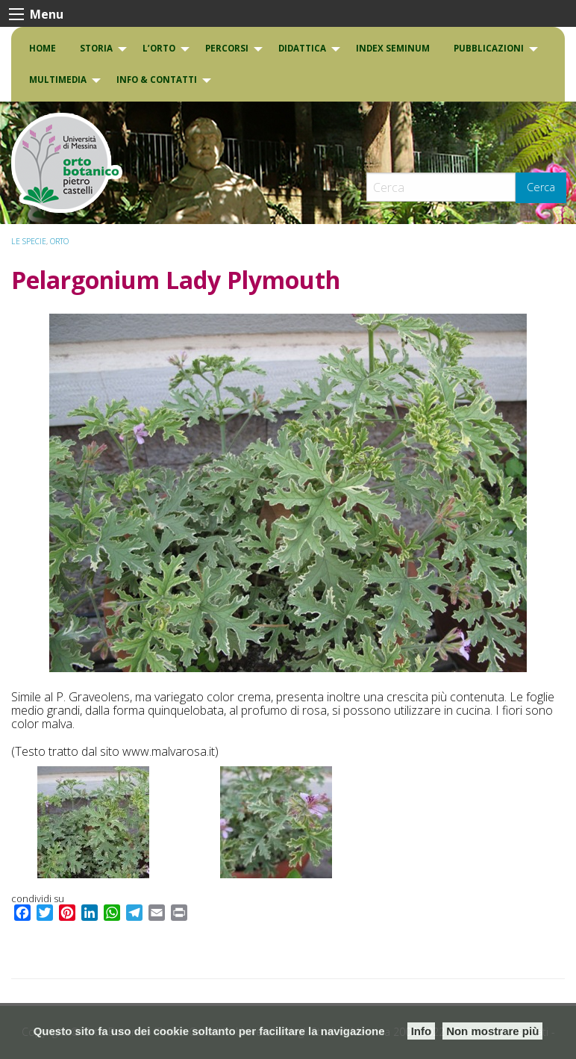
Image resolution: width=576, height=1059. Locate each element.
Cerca (541, 187)
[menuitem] (42, 48)
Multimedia (58, 79)
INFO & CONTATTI (156, 79)
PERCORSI (226, 48)
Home (42, 48)
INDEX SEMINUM (393, 48)
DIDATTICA (302, 48)
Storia (96, 48)
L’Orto (159, 48)
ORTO (59, 241)
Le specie (28, 241)
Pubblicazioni (489, 48)
